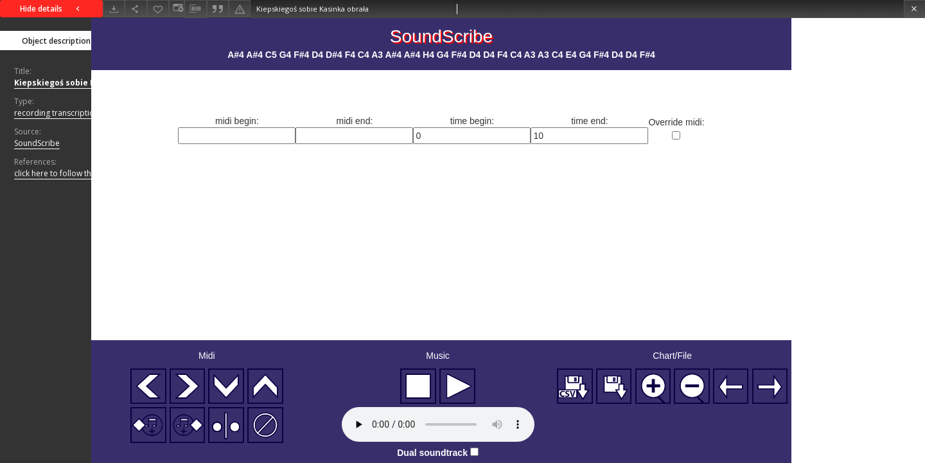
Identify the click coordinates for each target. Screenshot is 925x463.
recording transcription (56, 112)
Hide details (51, 8)
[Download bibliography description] (195, 9)
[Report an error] (240, 8)
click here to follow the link (68, 173)
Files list (168, 40)
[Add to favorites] (158, 8)
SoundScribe (37, 143)
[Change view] (176, 8)
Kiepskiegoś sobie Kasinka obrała (83, 82)
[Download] (114, 8)
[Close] (914, 8)
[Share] (135, 8)
